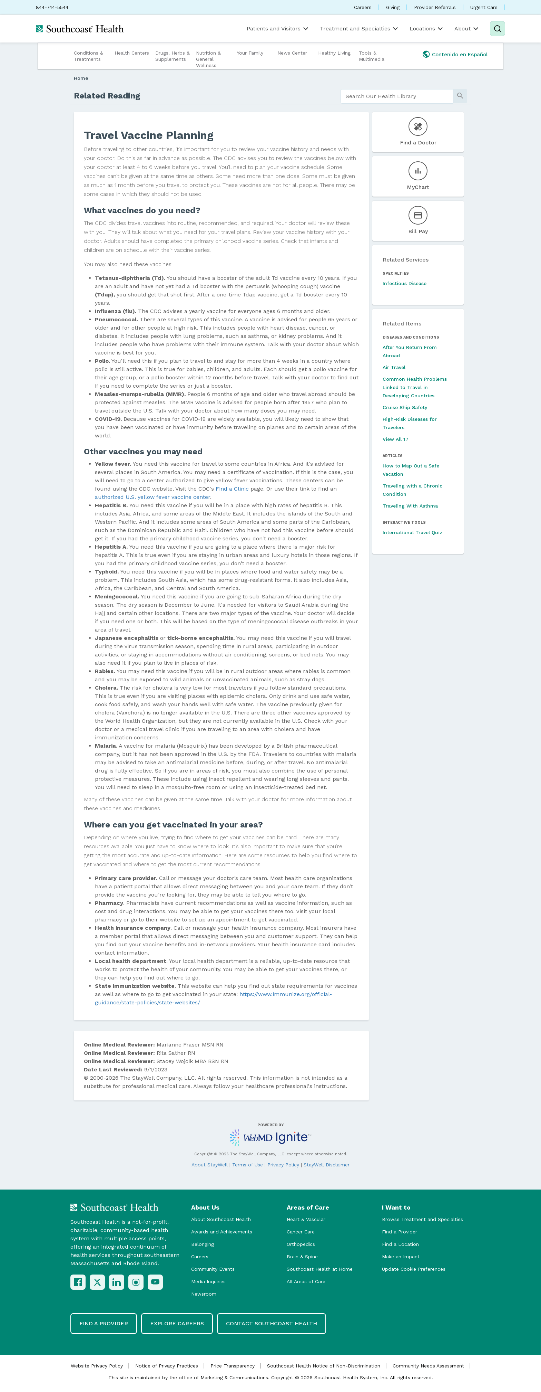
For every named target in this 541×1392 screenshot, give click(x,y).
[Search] (497, 28)
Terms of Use (247, 1164)
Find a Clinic (232, 488)
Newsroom (203, 1294)
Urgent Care (484, 7)
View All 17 (396, 439)
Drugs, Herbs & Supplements (172, 56)
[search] (397, 96)
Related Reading (107, 96)
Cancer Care (301, 1231)
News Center (292, 53)
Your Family (250, 53)
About (467, 28)
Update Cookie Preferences (413, 1269)
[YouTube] (155, 1282)
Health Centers (132, 53)
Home (81, 78)
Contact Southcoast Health (271, 1323)
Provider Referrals (435, 7)
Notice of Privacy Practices (166, 1366)
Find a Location (400, 1244)
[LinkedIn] (116, 1282)
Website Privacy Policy (97, 1366)
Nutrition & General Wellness (208, 59)
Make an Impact (401, 1256)
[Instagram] (136, 1282)
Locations (427, 28)
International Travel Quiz (412, 532)
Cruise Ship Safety (405, 407)
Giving (393, 7)
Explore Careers (177, 1323)
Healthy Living (334, 53)
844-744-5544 (52, 7)
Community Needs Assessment (428, 1366)
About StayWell (209, 1164)
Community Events (213, 1269)
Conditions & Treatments (88, 56)
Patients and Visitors (278, 28)
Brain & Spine (302, 1256)
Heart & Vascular (306, 1219)
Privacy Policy (283, 1164)
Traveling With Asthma (410, 506)
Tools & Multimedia (371, 56)
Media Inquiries (208, 1281)
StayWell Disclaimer (327, 1164)
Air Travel (394, 367)
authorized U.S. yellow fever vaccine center (152, 497)
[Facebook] (78, 1282)
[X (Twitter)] (97, 1282)
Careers (363, 7)
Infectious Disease (404, 283)
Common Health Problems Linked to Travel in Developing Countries (415, 387)
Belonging (202, 1244)
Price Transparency (232, 1366)
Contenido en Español (460, 54)
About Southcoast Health (221, 1219)
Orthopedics (301, 1244)
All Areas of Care (306, 1281)
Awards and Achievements (221, 1231)
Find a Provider (399, 1231)
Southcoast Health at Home (320, 1269)
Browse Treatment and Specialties (422, 1219)
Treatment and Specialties (359, 28)
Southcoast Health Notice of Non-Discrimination (323, 1366)
